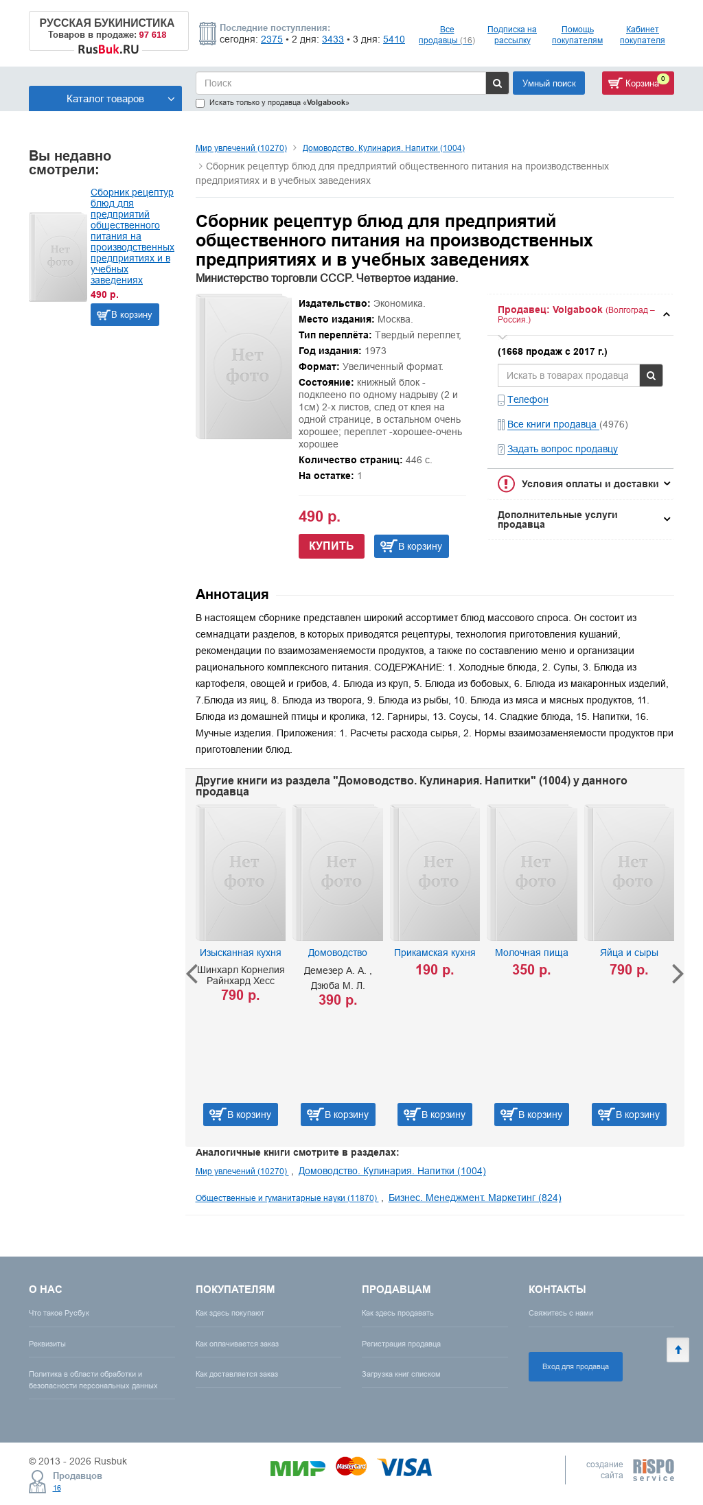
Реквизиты (47, 1344)
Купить (331, 545)
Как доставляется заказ (237, 1374)
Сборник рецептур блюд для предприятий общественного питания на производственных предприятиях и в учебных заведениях (132, 236)
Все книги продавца (553, 424)
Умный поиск (549, 83)
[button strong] (580, 314)
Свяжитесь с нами (561, 1313)
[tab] (580, 314)
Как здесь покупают (230, 1313)
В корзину (131, 314)
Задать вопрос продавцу (562, 448)
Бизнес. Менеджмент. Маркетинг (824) (475, 1197)
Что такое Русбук (59, 1313)
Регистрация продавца (401, 1344)
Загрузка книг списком (401, 1374)
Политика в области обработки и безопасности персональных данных (93, 1379)
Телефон (528, 399)
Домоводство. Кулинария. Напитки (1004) (384, 148)
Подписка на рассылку (512, 34)
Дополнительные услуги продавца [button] (558, 519)
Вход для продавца (575, 1366)
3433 (333, 39)
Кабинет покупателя (642, 34)
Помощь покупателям (577, 34)
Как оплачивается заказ (237, 1344)
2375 (272, 39)
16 (57, 1488)
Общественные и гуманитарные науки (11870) (287, 1198)
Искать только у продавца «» (272, 102)
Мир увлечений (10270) (241, 148)
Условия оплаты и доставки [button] (590, 483)
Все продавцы (447, 34)
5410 (394, 39)
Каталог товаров (121, 98)
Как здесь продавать (398, 1313)
